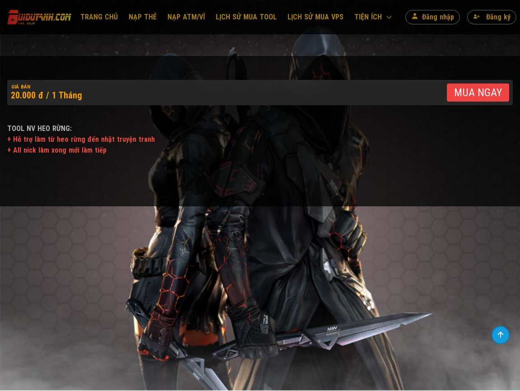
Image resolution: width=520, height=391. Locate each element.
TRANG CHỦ (99, 17)
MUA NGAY (478, 92)
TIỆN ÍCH (373, 17)
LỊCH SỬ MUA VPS (316, 17)
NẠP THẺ (143, 17)
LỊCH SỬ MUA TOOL (246, 17)
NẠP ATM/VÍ (186, 17)
